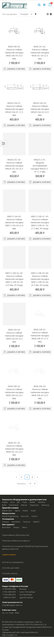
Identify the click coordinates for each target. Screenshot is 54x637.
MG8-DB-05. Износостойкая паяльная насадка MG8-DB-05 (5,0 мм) (14, 52)
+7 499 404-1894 (9, 558)
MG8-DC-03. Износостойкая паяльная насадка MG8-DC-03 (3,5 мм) (40, 52)
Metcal (24, 474)
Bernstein (6, 496)
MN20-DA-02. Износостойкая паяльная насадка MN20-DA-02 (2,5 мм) (40, 109)
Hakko (5, 471)
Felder (25, 480)
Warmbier (16, 491)
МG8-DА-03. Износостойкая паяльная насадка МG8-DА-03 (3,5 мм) (14, 335)
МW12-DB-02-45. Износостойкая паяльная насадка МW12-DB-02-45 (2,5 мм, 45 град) (14, 279)
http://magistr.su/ (9, 604)
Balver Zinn (7, 480)
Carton (34, 485)
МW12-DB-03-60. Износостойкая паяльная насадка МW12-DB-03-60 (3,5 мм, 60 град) (40, 279)
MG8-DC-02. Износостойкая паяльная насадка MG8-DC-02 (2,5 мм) (14, 418)
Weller (32, 471)
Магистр (45, 474)
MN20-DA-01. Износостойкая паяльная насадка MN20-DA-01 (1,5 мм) (14, 109)
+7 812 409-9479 (9, 561)
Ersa (12, 471)
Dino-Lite (25, 485)
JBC (18, 471)
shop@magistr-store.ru (12, 574)
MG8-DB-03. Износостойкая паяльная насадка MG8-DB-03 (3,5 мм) (40, 376)
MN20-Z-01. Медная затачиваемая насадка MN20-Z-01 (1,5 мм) (40, 165)
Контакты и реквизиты (12, 531)
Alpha (17, 480)
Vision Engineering (10, 485)
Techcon (26, 491)
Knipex (16, 496)
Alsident (41, 471)
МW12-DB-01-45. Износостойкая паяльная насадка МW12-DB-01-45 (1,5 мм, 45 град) (40, 222)
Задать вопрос (9, 523)
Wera (24, 496)
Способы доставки (10, 537)
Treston (5, 491)
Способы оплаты (10, 542)
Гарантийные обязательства (15, 504)
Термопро (34, 474)
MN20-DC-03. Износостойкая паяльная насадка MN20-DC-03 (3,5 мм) (14, 165)
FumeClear (13, 474)
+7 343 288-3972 (9, 564)
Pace (25, 471)
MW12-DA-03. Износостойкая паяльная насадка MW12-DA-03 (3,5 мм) (14, 222)
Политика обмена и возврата (16, 510)
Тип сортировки (9, 14)
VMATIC (36, 491)
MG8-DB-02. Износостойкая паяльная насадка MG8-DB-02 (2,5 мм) (14, 376)
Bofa (4, 474)
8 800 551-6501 (9, 566)
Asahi (33, 480)
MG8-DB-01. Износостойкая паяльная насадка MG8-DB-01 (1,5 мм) (40, 320)
